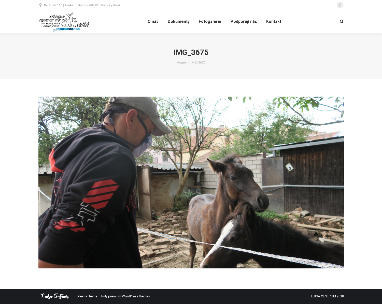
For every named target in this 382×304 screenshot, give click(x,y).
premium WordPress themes (129, 296)
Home (181, 62)
